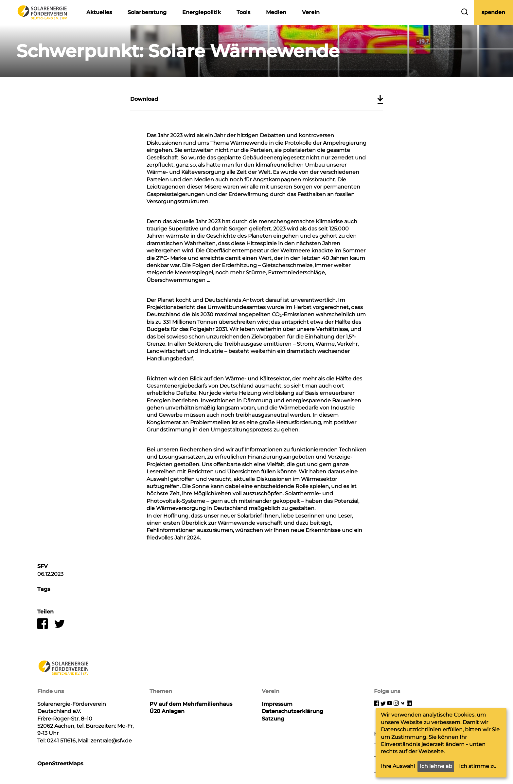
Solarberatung (147, 12)
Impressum (277, 704)
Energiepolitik (201, 12)
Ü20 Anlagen (167, 711)
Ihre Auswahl (398, 766)
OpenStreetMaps (60, 763)
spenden (493, 12)
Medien (276, 12)
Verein (311, 12)
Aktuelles (99, 12)
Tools (243, 12)
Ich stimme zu (478, 766)
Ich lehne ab (436, 766)
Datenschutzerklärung (292, 711)
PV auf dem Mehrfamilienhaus (191, 704)
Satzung (273, 719)
